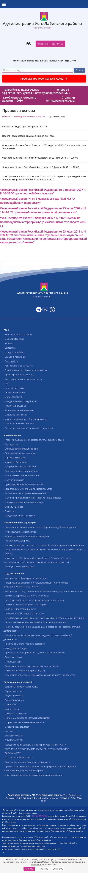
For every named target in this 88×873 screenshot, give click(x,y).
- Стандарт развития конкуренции (19, 401)
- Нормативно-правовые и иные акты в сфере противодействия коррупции (40, 527)
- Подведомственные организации (20, 471)
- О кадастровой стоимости (16, 726)
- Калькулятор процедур (15, 648)
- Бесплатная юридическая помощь (20, 686)
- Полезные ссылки (12, 657)
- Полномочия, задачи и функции (19, 453)
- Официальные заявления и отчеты (21, 475)
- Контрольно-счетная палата (18, 365)
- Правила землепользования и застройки (24, 643)
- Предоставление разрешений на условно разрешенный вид (34, 652)
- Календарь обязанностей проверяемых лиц (25, 419)
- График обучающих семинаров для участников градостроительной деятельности (44, 618)
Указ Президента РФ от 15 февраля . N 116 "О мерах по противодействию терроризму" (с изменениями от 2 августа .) (43, 222)
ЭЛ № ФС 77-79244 (38, 816)
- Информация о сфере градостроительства (24, 578)
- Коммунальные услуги (15, 713)
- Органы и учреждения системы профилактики (26, 717)
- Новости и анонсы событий (17, 334)
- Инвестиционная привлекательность (22, 379)
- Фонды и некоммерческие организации (23, 502)
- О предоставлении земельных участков (23, 722)
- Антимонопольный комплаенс (19, 410)
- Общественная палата (15, 414)
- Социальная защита (13, 700)
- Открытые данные (13, 506)
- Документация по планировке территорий (24, 604)
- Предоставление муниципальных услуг (23, 484)
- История (8, 343)
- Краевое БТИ (10, 704)
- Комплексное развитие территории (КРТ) (24, 670)
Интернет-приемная (50, 44)
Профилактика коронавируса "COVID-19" (44, 78)
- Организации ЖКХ (12, 396)
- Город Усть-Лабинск (14, 352)
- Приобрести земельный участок (19, 608)
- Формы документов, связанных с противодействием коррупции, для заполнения (43, 545)
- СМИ (6, 383)
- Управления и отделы (14, 457)
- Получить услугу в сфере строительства (23, 613)
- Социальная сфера (13, 695)
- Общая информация (13, 338)
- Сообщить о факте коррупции (18, 566)
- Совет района (10, 361)
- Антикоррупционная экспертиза (19, 531)
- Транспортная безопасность (18, 757)
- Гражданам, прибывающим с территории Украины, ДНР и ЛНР (34, 744)
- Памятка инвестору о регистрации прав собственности (31, 666)
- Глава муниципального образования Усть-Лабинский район (33, 439)
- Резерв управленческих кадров (19, 466)
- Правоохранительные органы (19, 374)
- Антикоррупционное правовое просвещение (26, 536)
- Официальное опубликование (18, 423)
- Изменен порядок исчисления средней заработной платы (32, 775)
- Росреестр (9, 511)
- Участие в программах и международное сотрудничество (32, 497)
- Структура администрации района (20, 448)
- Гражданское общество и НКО (19, 515)
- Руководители (10, 444)
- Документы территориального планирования (26, 595)
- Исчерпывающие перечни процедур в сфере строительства (33, 600)
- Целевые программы (14, 388)
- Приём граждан (11, 709)
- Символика (9, 347)
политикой (36, 864)
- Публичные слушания (14, 405)
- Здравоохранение (13, 691)
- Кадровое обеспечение (15, 462)
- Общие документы (13, 661)
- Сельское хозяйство (14, 392)
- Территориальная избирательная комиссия (25, 370)
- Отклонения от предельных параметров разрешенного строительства (39, 674)
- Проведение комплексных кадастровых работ (26, 762)
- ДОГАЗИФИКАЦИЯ (13, 735)
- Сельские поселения (14, 356)
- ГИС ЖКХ (8, 731)
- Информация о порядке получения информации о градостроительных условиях (43, 591)
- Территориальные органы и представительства (27, 488)
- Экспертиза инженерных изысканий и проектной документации (35, 622)
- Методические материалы (16, 540)
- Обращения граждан (14, 479)
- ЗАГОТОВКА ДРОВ (13, 740)
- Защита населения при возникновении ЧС (25, 493)
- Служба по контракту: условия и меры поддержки (28, 428)
